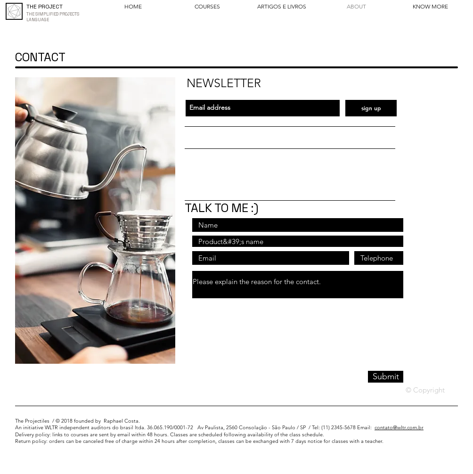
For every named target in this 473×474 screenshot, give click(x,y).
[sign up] (371, 108)
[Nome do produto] (297, 241)
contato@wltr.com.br (399, 427)
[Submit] (385, 377)
